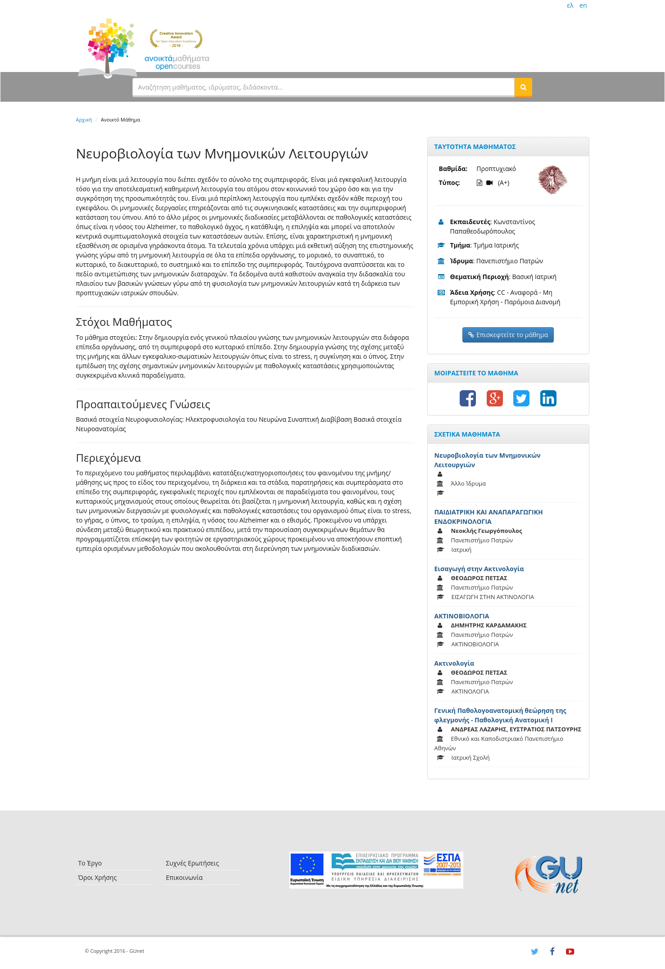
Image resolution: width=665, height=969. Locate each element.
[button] (523, 87)
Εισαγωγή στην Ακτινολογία (479, 568)
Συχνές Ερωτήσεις (192, 863)
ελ (570, 5)
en (583, 5)
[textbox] (323, 87)
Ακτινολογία (454, 663)
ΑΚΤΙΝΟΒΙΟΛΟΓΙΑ (461, 616)
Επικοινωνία (184, 877)
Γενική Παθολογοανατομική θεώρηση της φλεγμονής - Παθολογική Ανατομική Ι (500, 715)
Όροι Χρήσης (97, 877)
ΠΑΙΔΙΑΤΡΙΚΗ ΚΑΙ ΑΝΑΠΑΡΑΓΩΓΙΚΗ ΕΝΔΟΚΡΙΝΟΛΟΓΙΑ (488, 517)
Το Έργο (90, 863)
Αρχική (84, 119)
